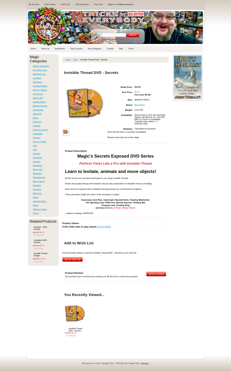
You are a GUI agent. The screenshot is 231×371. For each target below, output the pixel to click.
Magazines (37, 165)
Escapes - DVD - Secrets (41, 228)
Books (35, 118)
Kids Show (37, 157)
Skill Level (37, 193)
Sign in (111, 4)
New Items (37, 82)
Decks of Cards (39, 142)
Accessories (38, 110)
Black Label (38, 98)
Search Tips (124, 39)
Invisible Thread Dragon (40, 254)
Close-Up (37, 122)
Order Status (50, 4)
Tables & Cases (40, 209)
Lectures (36, 161)
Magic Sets (38, 169)
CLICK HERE (104, 227)
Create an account (125, 4)
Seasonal (37, 189)
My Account (34, 4)
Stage (35, 197)
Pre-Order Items (40, 70)
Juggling (36, 154)
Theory (36, 213)
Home (67, 60)
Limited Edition (39, 102)
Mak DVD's (139, 105)
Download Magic (40, 86)
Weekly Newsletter (41, 66)
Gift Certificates (82, 4)
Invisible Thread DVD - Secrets (75, 329)
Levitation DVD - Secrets (41, 241)
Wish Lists (65, 4)
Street (35, 205)
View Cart (98, 4)
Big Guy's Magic (40, 90)
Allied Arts (37, 114)
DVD (35, 146)
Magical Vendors (40, 106)
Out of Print (38, 94)
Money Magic (39, 181)
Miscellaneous (39, 177)
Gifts (35, 150)
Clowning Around (40, 130)
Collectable (38, 134)
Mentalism (37, 173)
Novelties (37, 185)
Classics (36, 126)
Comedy (36, 138)
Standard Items (39, 201)
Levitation (37, 78)
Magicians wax (39, 74)
